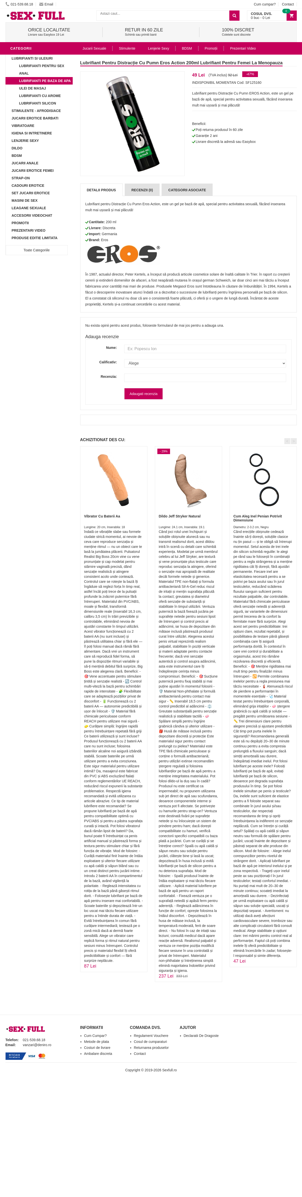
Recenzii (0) (142, 190)
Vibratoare (23, 126)
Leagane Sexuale (29, 208)
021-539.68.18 (19, 4)
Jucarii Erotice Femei (33, 171)
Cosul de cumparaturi (150, 1042)
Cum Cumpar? (95, 1036)
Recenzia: (109, 377)
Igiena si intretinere (32, 133)
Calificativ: (108, 362)
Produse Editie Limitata (35, 238)
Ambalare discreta (98, 1054)
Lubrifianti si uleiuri (32, 58)
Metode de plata (96, 1042)
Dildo (17, 148)
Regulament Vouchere (151, 1036)
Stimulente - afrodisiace (36, 111)
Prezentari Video (29, 230)
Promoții (211, 48)
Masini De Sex (25, 200)
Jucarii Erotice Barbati (35, 118)
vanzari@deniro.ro (37, 1045)
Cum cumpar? (265, 4)
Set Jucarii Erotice (31, 193)
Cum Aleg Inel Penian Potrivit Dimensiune (258, 518)
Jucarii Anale (25, 163)
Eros (104, 240)
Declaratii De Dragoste (201, 1036)
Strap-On (21, 178)
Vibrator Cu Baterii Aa (102, 516)
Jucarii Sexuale (94, 48)
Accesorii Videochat (32, 215)
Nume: (111, 348)
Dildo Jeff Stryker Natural (180, 516)
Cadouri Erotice (28, 186)
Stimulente (127, 48)
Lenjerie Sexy (25, 141)
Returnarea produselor (151, 1048)
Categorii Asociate (187, 190)
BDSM (17, 156)
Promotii (20, 223)
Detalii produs (101, 190)
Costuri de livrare (97, 1048)
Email (46, 4)
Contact (288, 4)
